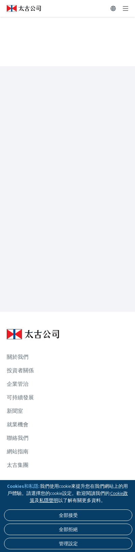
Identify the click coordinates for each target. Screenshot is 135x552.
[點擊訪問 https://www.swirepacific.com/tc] (20, 8)
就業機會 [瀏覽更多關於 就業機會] (17, 424)
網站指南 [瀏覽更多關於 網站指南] (17, 451)
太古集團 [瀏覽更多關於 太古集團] (17, 465)
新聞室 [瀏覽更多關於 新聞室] (15, 411)
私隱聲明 (48, 500)
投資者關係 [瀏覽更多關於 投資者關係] (20, 370)
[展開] (125, 8)
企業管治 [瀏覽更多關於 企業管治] (17, 384)
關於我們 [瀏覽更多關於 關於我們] (17, 357)
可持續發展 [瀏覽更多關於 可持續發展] (20, 397)
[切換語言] (113, 8)
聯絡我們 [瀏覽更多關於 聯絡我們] (17, 438)
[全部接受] (68, 515)
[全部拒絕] (68, 529)
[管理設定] (68, 543)
